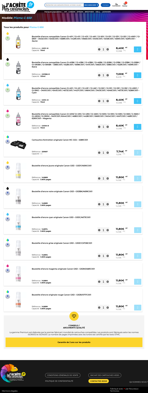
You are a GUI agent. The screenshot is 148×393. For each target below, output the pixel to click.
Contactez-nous (98, 381)
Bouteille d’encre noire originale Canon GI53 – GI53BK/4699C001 (62, 191)
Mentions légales (10, 391)
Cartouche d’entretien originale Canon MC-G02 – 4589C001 (60, 140)
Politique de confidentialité (59, 381)
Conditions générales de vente (62, 375)
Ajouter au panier (137, 153)
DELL (98, 12)
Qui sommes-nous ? (138, 382)
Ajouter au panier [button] (137, 49)
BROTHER (89, 12)
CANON (72, 12)
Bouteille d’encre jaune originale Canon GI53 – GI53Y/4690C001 (61, 166)
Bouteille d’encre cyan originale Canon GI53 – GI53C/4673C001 (61, 217)
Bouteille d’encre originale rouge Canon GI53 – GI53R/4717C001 (61, 295)
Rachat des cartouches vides (104, 375)
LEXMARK (106, 12)
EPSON (80, 12)
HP (65, 12)
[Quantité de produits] (103, 49)
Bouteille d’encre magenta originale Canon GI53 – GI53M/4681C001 (63, 269)
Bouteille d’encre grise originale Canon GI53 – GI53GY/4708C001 (62, 243)
